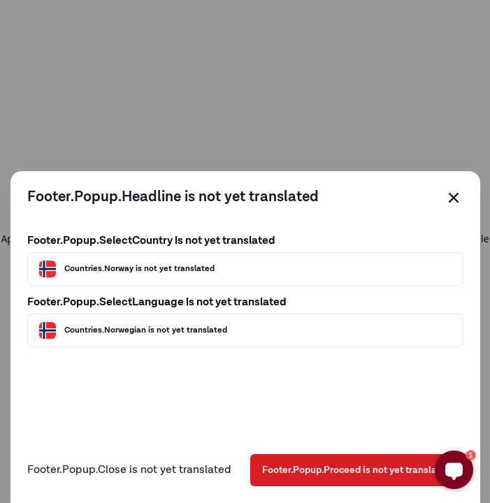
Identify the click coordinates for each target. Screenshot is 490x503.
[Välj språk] (245, 330)
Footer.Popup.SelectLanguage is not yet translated (157, 302)
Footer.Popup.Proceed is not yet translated (357, 470)
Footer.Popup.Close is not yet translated (129, 470)
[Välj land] (245, 269)
